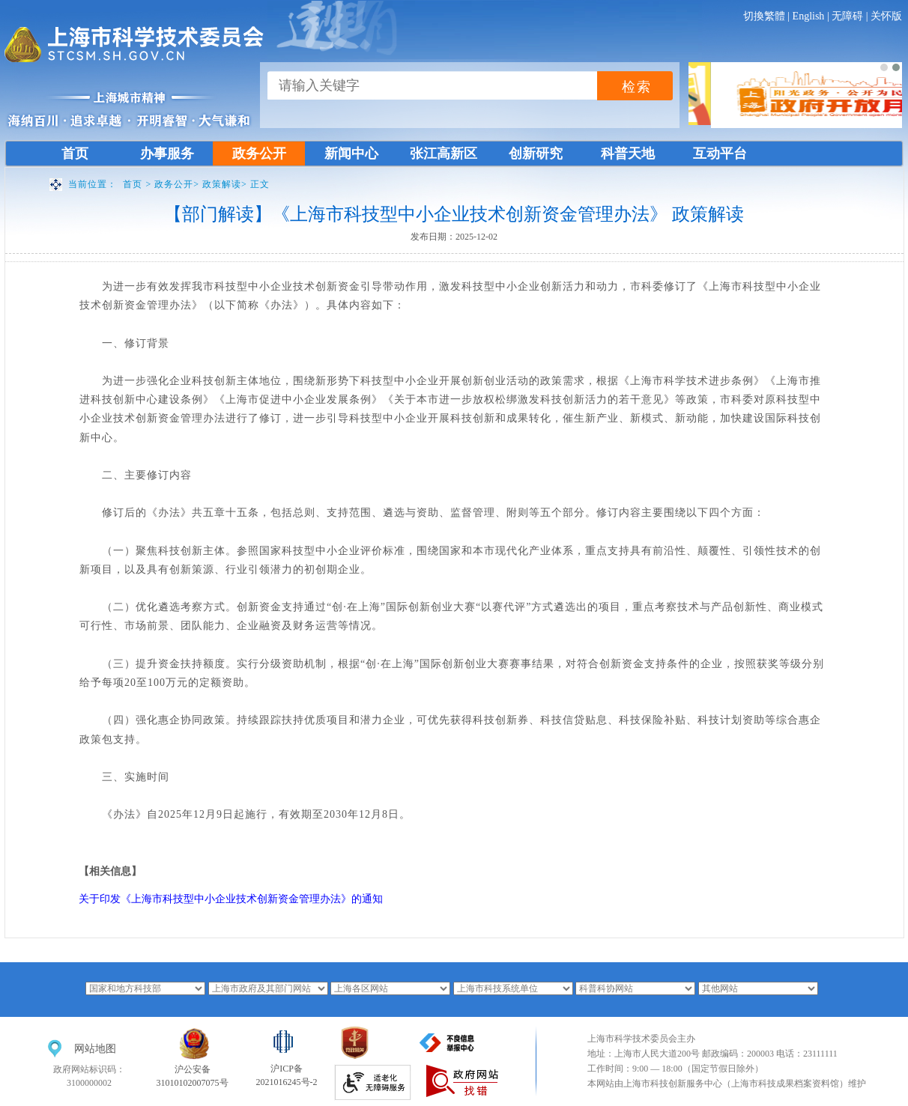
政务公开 (259, 153)
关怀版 (886, 16)
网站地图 (95, 1048)
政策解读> (226, 184)
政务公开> (178, 184)
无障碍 (847, 16)
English (809, 16)
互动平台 (720, 153)
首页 (74, 153)
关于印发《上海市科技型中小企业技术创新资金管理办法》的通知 (231, 899)
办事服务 (167, 153)
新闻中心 (351, 153)
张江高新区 (443, 153)
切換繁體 (764, 16)
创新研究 (536, 153)
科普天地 (628, 153)
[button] (884, 67)
